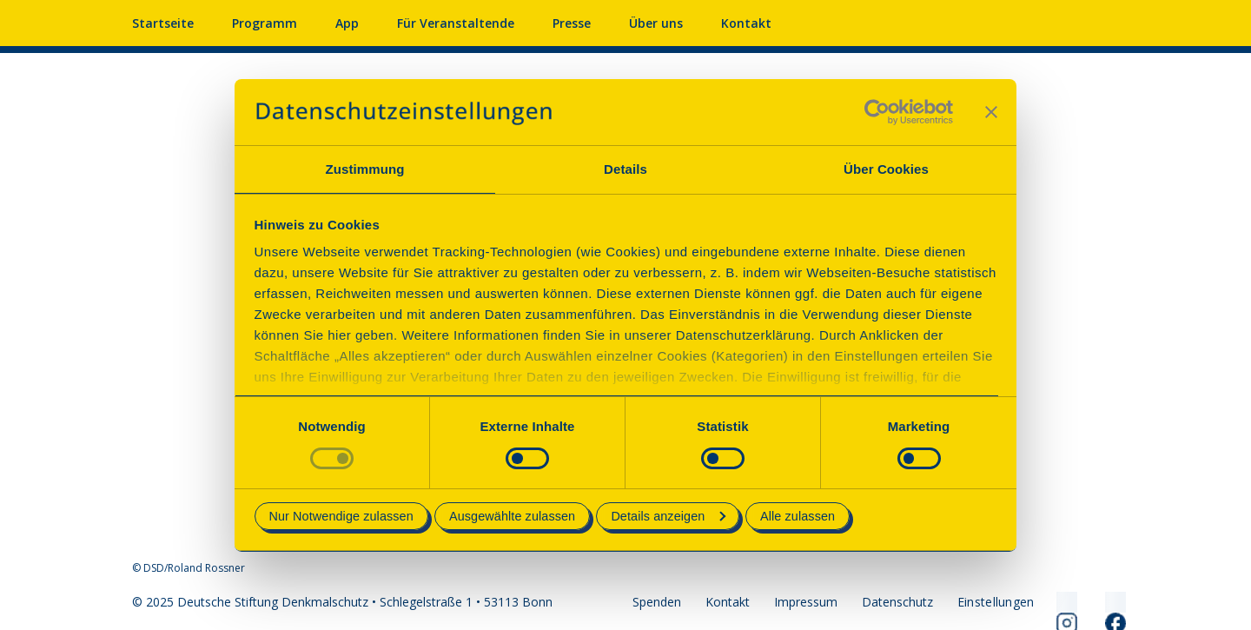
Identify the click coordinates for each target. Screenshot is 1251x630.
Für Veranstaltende (455, 23)
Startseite (163, 23)
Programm (264, 23)
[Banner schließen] (991, 112)
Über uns (656, 23)
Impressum (805, 602)
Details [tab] (625, 169)
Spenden (656, 602)
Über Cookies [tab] (886, 169)
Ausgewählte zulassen (512, 516)
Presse (572, 23)
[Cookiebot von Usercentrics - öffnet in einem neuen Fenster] (877, 112)
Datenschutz (897, 602)
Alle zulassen (797, 516)
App (347, 23)
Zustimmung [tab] (365, 169)
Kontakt (746, 23)
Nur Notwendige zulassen (341, 516)
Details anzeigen (668, 516)
